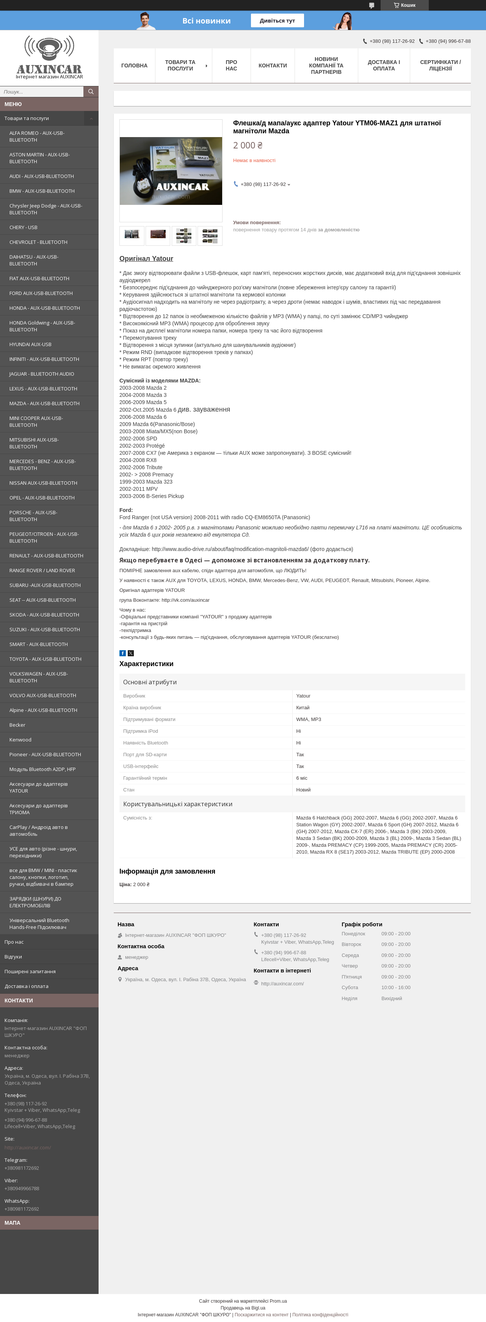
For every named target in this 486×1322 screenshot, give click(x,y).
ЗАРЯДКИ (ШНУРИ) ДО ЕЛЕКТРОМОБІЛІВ (35, 902)
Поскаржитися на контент (261, 1314)
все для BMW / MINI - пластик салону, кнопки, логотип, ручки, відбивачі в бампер (43, 877)
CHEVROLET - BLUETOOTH (38, 242)
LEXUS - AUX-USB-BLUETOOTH (43, 388)
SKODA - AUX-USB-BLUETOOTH (44, 614)
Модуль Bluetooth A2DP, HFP (42, 769)
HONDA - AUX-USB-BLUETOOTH (44, 307)
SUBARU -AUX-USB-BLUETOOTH (45, 585)
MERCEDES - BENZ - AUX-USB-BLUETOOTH (42, 464)
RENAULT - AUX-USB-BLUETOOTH (46, 555)
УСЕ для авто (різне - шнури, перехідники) (43, 852)
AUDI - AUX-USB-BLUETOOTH (41, 176)
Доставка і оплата (27, 986)
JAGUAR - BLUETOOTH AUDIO (41, 373)
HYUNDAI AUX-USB (30, 344)
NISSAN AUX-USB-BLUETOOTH (43, 482)
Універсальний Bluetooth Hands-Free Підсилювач (39, 923)
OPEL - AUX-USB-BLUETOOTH (42, 497)
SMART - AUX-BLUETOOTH (38, 644)
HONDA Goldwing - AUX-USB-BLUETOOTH (42, 326)
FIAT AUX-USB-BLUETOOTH (39, 278)
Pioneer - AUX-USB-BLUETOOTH (45, 754)
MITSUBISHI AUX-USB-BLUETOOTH (34, 443)
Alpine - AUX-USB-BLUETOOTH (43, 710)
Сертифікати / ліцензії (440, 65)
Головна (134, 65)
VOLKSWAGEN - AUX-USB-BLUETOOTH (38, 677)
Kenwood (20, 739)
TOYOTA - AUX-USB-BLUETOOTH (45, 659)
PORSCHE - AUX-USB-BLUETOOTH (33, 516)
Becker (17, 724)
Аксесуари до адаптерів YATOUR (38, 787)
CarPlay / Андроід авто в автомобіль (38, 830)
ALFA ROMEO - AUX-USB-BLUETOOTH (36, 136)
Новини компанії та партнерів (326, 65)
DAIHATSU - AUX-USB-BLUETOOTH (33, 260)
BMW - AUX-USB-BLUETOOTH (42, 190)
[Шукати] (91, 91)
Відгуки (13, 956)
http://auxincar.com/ (28, 1147)
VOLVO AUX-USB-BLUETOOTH (42, 695)
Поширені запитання (30, 971)
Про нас (14, 941)
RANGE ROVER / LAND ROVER (42, 570)
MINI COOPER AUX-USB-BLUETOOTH (36, 421)
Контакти (273, 65)
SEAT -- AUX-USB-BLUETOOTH (42, 599)
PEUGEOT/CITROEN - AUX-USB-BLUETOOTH (44, 537)
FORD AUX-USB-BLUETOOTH (41, 293)
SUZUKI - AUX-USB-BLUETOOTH (44, 629)
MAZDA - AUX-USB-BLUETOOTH (44, 403)
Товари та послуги (27, 118)
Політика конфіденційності (320, 1314)
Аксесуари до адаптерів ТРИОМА (38, 809)
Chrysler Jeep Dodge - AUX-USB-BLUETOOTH (45, 209)
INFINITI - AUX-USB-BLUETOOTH (44, 359)
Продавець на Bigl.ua (243, 1308)
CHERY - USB (23, 227)
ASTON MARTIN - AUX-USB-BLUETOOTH (39, 158)
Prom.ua (278, 1301)
